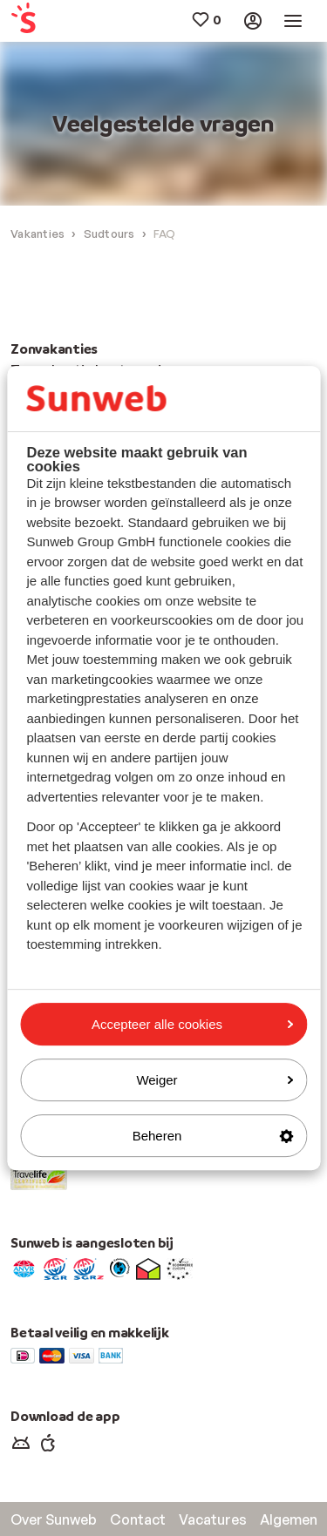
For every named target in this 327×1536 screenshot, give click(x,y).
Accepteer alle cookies (192, 1024)
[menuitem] (35, 21)
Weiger (214, 1079)
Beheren (213, 1135)
